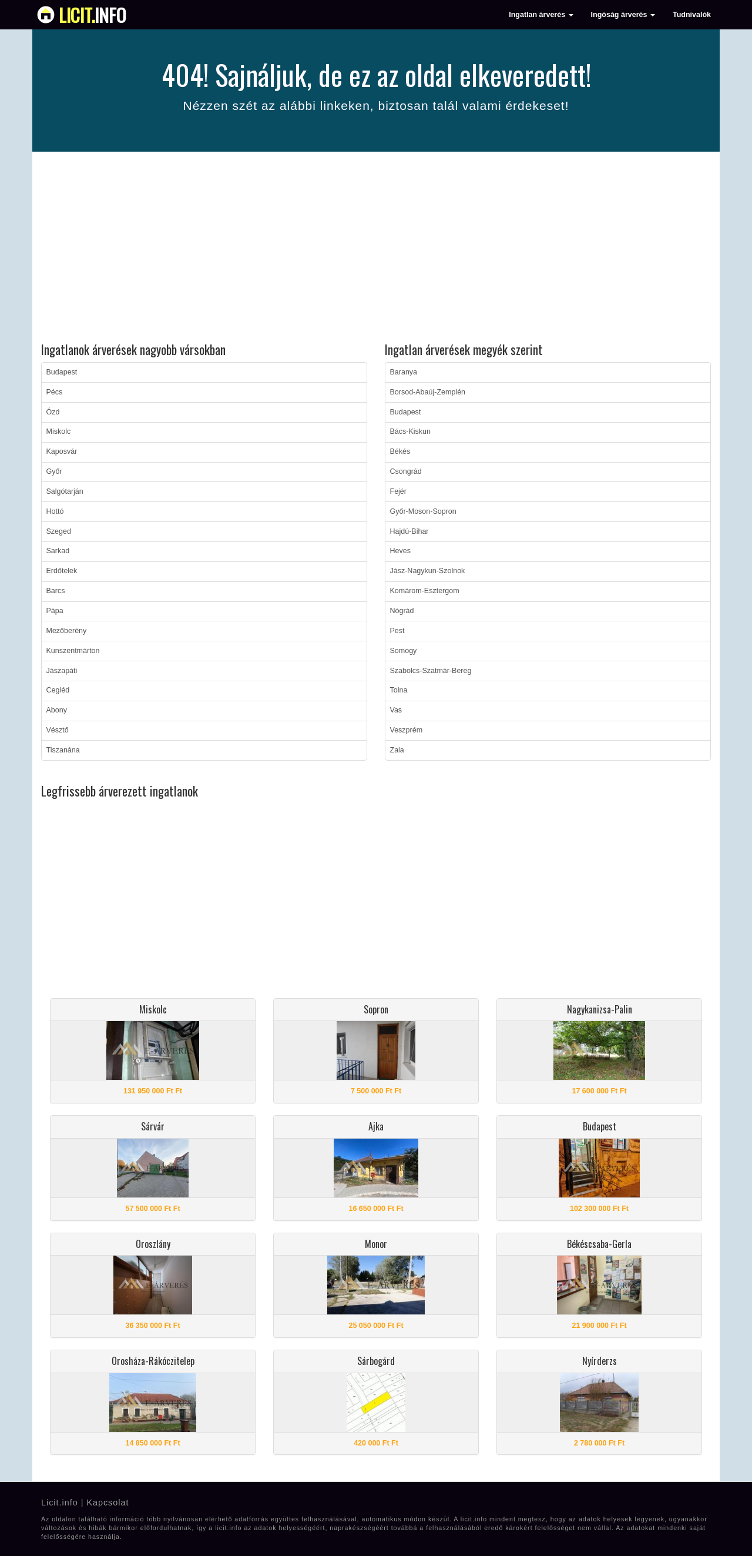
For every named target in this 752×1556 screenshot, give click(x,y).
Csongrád (406, 471)
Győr (54, 471)
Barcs (55, 591)
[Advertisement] (376, 248)
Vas (396, 710)
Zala (397, 750)
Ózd (53, 412)
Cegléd (58, 690)
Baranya (404, 372)
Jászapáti (62, 671)
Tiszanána (63, 750)
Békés (400, 451)
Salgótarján (64, 491)
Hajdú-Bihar (409, 531)
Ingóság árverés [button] (623, 15)
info (92, 14)
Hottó (55, 511)
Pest (397, 631)
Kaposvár (62, 451)
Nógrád (402, 611)
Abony (56, 710)
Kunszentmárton (73, 651)
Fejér (398, 491)
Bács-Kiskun (410, 431)
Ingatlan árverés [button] (541, 15)
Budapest (62, 372)
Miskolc (58, 431)
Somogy (403, 651)
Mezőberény (66, 631)
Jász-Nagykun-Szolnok (427, 571)
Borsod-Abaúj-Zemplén (428, 392)
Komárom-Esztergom (424, 591)
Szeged (58, 531)
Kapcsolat (107, 1502)
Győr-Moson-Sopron (423, 511)
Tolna (399, 690)
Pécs (54, 392)
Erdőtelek (62, 571)
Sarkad (58, 551)
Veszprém (406, 730)
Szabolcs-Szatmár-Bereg (431, 671)
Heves (400, 551)
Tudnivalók (692, 15)
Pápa (54, 611)
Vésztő (57, 730)
